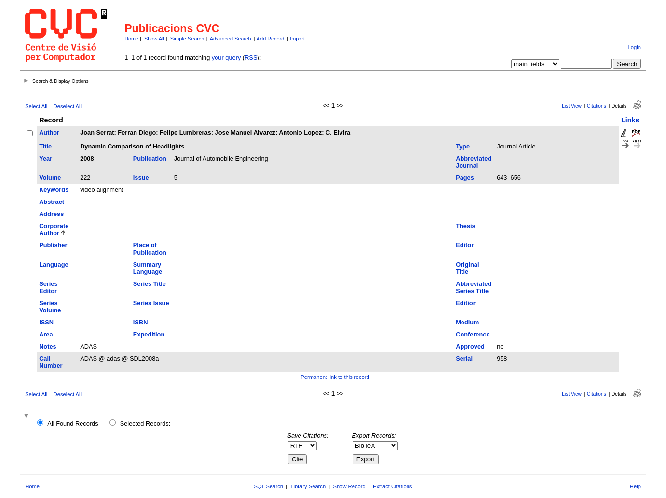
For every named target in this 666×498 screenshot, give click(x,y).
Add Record (270, 38)
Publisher (53, 245)
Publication (149, 158)
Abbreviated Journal (473, 162)
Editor (465, 245)
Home (131, 38)
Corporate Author (53, 229)
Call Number (50, 362)
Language (53, 264)
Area (46, 334)
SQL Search (269, 486)
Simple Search (187, 38)
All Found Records (72, 423)
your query (226, 57)
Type (463, 146)
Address (51, 213)
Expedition (148, 334)
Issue (141, 177)
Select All (36, 106)
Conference (472, 334)
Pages (465, 177)
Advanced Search (230, 38)
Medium (467, 322)
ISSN (46, 322)
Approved (470, 346)
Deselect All (68, 106)
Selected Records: (145, 423)
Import (297, 38)
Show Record (349, 486)
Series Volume (50, 306)
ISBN (140, 322)
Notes (47, 346)
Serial (464, 358)
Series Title (149, 283)
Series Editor (48, 287)
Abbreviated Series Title (473, 287)
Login (634, 47)
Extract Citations (392, 486)
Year (45, 158)
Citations (596, 105)
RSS (251, 57)
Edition (466, 303)
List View (572, 105)
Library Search (308, 486)
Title (45, 146)
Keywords (53, 189)
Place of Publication (149, 249)
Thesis (466, 225)
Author (49, 132)
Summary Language (147, 268)
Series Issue (151, 303)
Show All (154, 38)
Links (630, 120)
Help (635, 486)
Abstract (51, 201)
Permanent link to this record (334, 377)
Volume (50, 177)
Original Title (467, 268)
